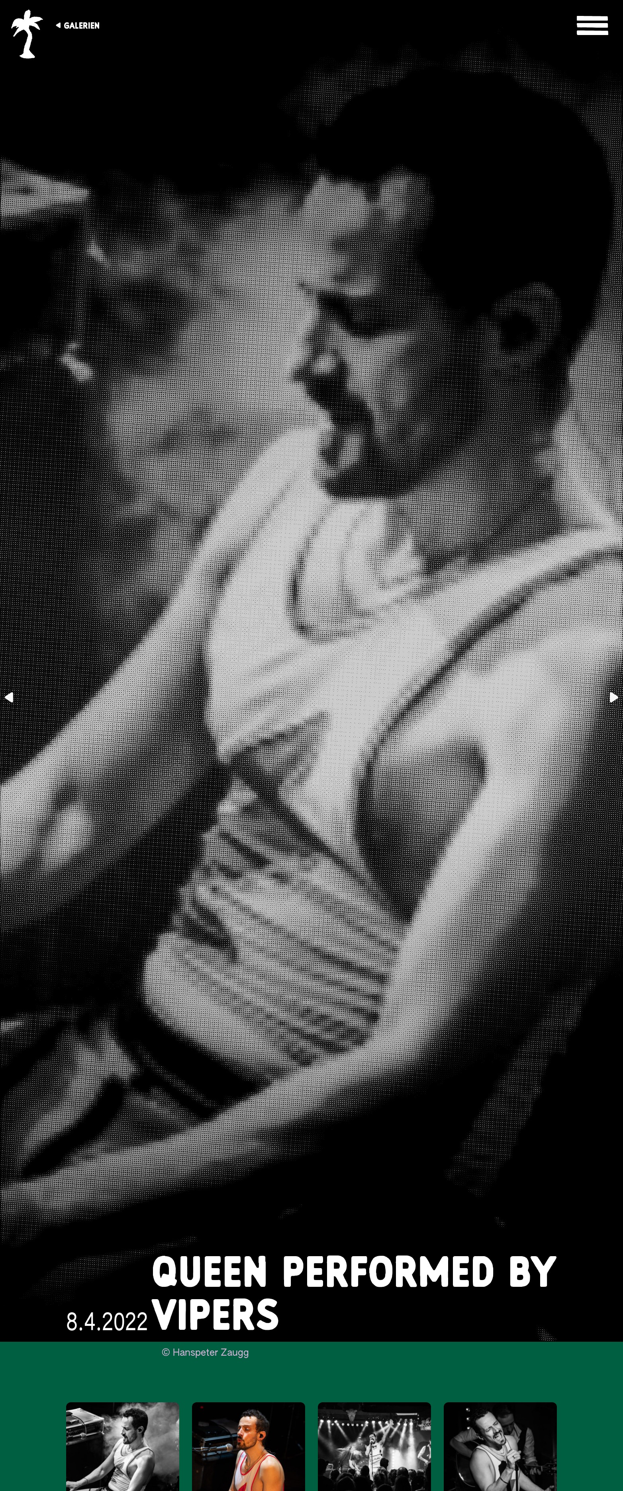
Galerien (82, 25)
